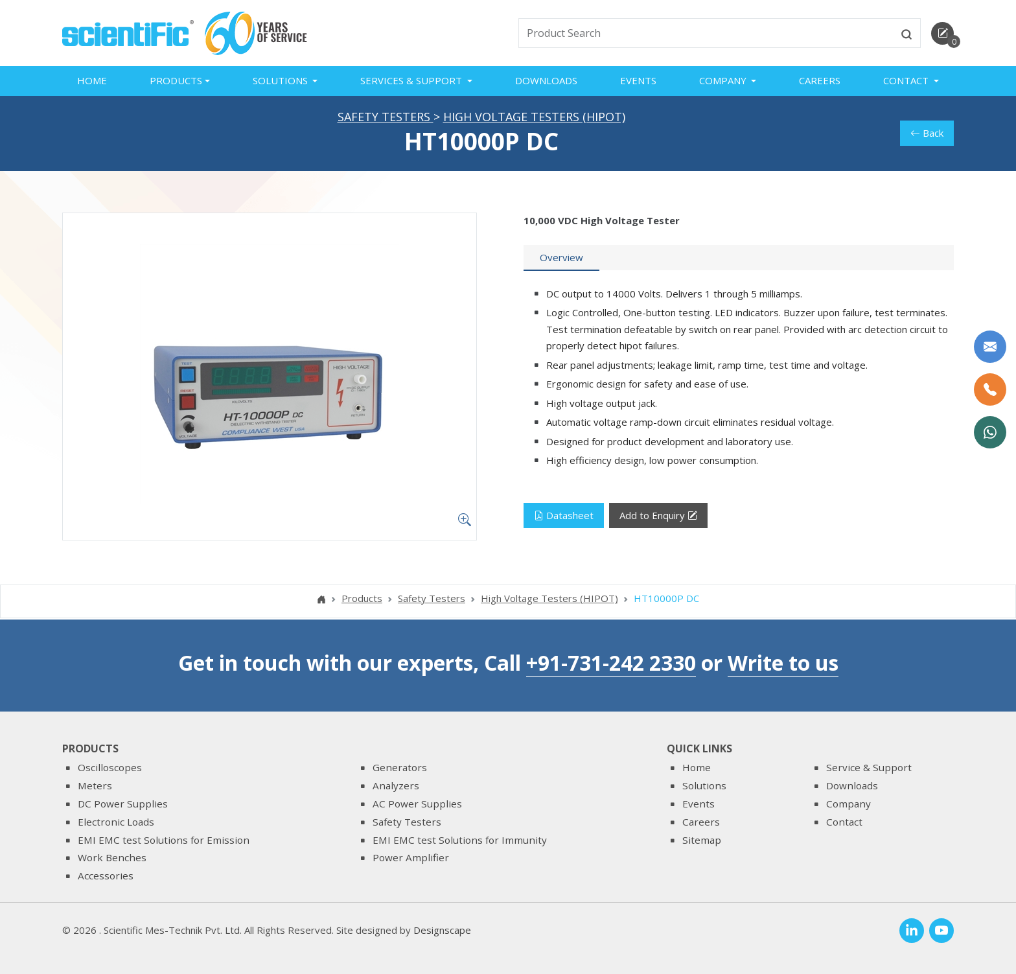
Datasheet (564, 516)
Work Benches (112, 857)
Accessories (105, 875)
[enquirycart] (942, 33)
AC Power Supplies (417, 803)
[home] (128, 31)
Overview (561, 258)
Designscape (442, 929)
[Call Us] (990, 389)
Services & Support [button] (412, 80)
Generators (400, 767)
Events (638, 80)
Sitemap (701, 839)
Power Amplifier (411, 857)
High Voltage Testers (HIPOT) (534, 118)
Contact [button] (907, 80)
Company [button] (724, 80)
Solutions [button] (281, 80)
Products (361, 599)
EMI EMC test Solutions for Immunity (460, 839)
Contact (844, 821)
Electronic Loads (116, 821)
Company (848, 803)
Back (926, 134)
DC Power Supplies (123, 803)
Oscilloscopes (110, 767)
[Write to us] (990, 346)
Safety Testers (385, 118)
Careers (819, 80)
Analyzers (396, 785)
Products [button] (176, 80)
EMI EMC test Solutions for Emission (163, 839)
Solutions (704, 785)
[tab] (561, 259)
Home (92, 80)
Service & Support (869, 767)
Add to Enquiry (658, 516)
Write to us (783, 663)
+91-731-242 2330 (611, 663)
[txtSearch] (706, 33)
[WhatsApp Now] (990, 432)
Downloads (546, 80)
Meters (95, 785)
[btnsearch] (906, 33)
